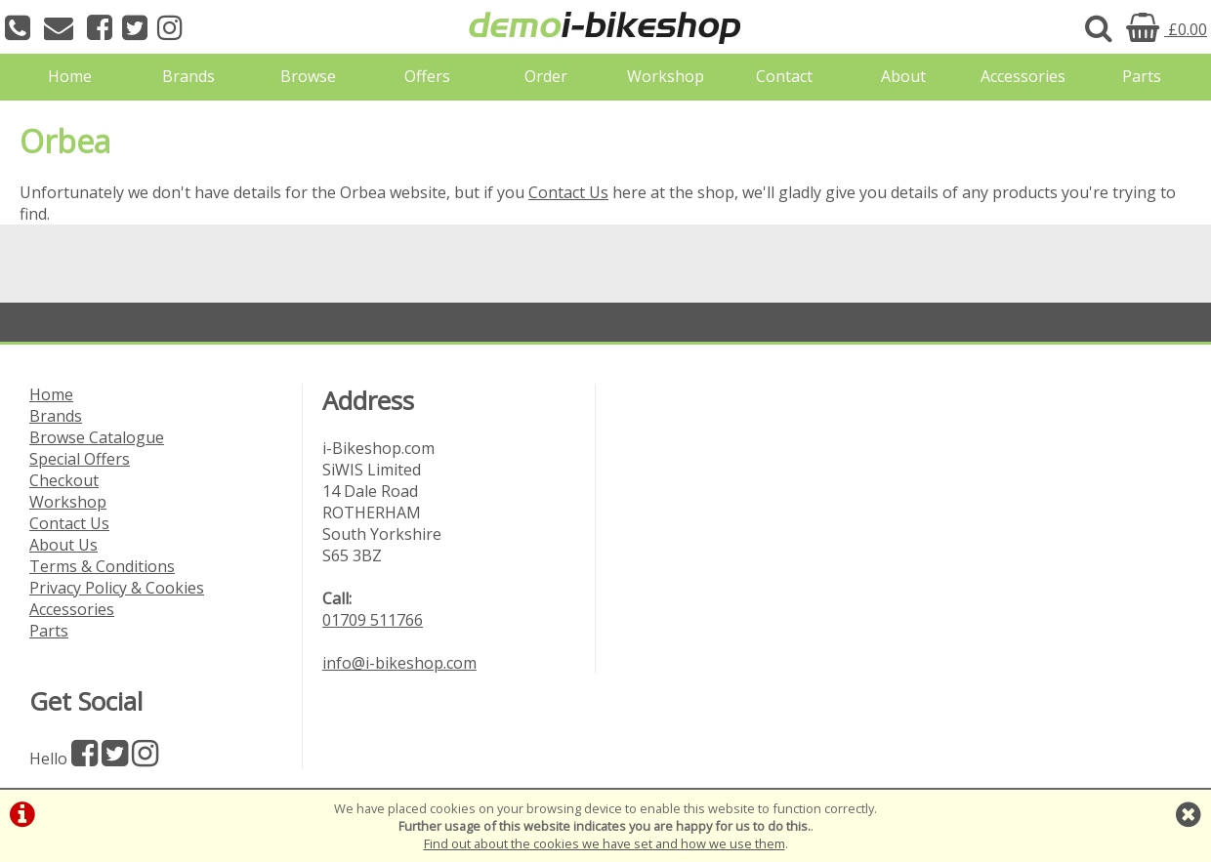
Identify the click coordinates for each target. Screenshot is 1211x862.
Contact (784, 76)
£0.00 (1166, 29)
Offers (427, 76)
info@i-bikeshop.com (399, 663)
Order (545, 76)
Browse (308, 76)
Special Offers (79, 459)
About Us (63, 544)
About (903, 76)
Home (70, 76)
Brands (188, 76)
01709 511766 (372, 620)
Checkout (64, 480)
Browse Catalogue (96, 437)
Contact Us (568, 192)
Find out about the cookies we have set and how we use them (604, 843)
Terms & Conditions (102, 566)
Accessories (1023, 76)
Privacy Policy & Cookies (116, 587)
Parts (1141, 76)
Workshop (665, 76)
